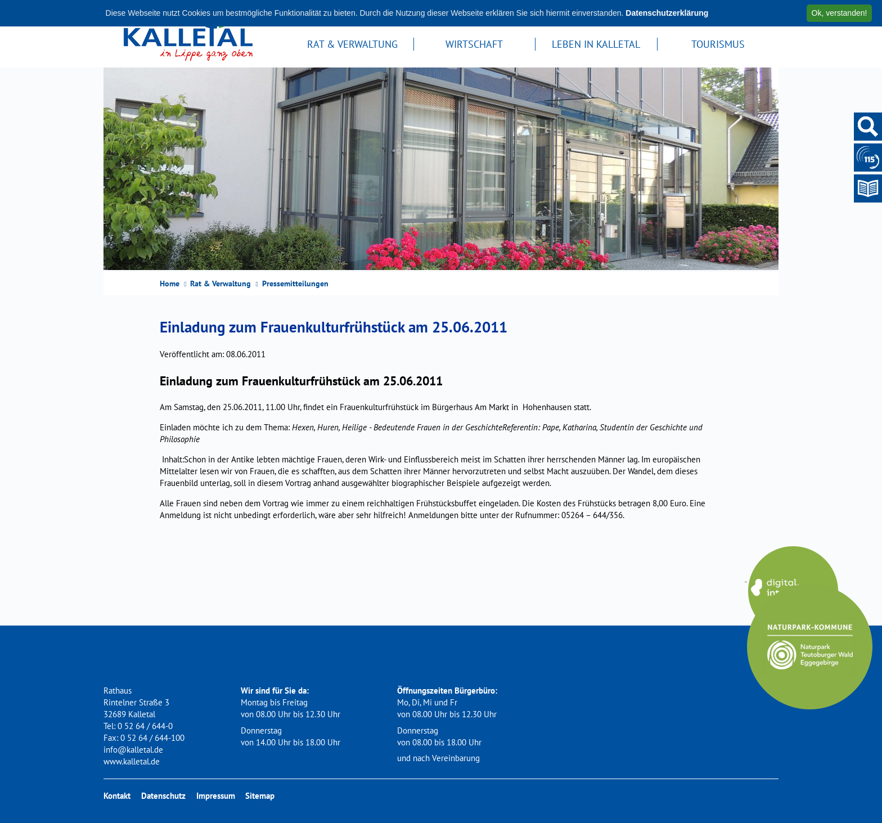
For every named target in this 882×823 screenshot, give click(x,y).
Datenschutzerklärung (667, 12)
